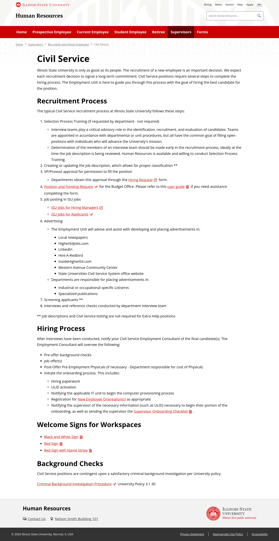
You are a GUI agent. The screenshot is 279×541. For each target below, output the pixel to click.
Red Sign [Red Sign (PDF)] (51, 443)
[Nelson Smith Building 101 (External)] (74, 519)
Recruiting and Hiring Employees (68, 44)
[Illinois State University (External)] (43, 5)
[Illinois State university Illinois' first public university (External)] (231, 513)
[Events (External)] (230, 5)
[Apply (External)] (250, 5)
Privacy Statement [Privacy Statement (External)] (192, 534)
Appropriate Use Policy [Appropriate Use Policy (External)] (228, 534)
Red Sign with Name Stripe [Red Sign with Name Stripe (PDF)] (66, 450)
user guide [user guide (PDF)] (176, 186)
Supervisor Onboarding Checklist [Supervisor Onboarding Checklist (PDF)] (161, 411)
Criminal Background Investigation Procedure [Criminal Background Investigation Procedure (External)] (74, 484)
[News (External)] (218, 5)
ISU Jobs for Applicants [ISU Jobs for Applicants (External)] (69, 214)
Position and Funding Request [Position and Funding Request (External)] (68, 186)
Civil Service (101, 44)
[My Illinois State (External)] (259, 5)
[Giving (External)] (207, 5)
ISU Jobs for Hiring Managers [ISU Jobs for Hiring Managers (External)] (74, 207)
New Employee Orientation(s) (102, 399)
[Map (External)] (240, 5)
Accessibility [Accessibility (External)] (260, 534)
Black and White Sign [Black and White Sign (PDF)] (61, 436)
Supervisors (35, 44)
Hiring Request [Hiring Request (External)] (140, 179)
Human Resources (39, 15)
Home (19, 44)
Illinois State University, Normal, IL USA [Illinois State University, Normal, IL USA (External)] (47, 534)
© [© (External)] (12, 534)
